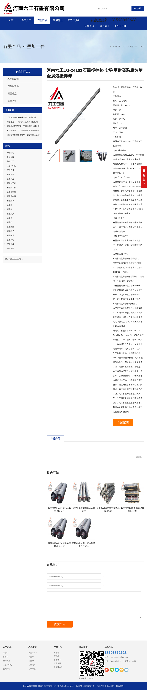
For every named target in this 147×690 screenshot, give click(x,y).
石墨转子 (10, 231)
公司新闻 (10, 157)
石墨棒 (9, 209)
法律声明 (100, 686)
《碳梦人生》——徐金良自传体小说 (21, 117)
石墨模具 (10, 214)
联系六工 (105, 26)
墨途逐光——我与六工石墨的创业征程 (22, 122)
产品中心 (10, 153)
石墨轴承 (10, 235)
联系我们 (120, 686)
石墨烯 (9, 218)
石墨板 (9, 205)
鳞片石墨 (10, 248)
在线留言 (123, 422)
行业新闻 (10, 244)
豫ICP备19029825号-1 (14, 259)
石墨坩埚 (10, 201)
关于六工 (26, 20)
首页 (10, 20)
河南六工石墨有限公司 (47, 686)
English (120, 26)
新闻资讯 (89, 26)
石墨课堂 (12, 93)
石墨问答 (12, 100)
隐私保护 (110, 686)
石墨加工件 (33, 46)
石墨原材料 (13, 79)
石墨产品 (42, 20)
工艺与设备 (73, 20)
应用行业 (58, 20)
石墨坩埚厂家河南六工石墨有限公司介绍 (23, 126)
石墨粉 (9, 222)
